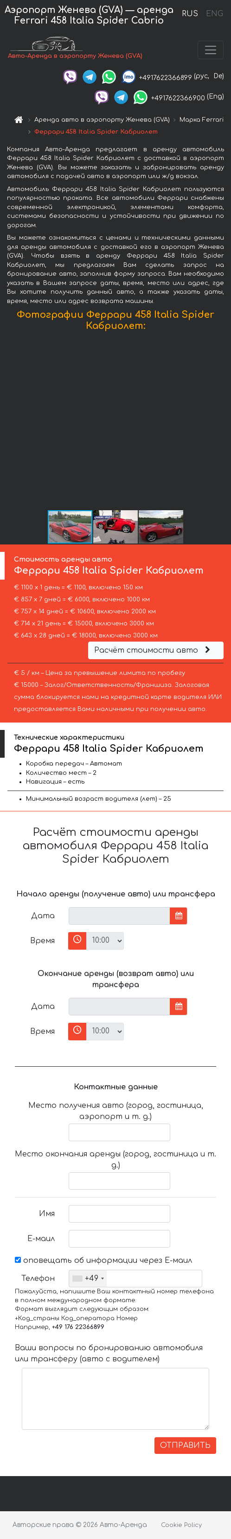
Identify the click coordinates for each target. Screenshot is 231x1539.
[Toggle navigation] (211, 50)
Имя (47, 1214)
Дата (43, 916)
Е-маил (41, 1239)
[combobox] (88, 1278)
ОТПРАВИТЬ (185, 1445)
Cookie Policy (181, 1525)
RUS (190, 14)
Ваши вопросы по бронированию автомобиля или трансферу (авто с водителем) (109, 1353)
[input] (119, 916)
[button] (222, 422)
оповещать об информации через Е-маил (103, 1260)
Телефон (38, 1278)
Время (42, 941)
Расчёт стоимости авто (153, 650)
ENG (214, 14)
